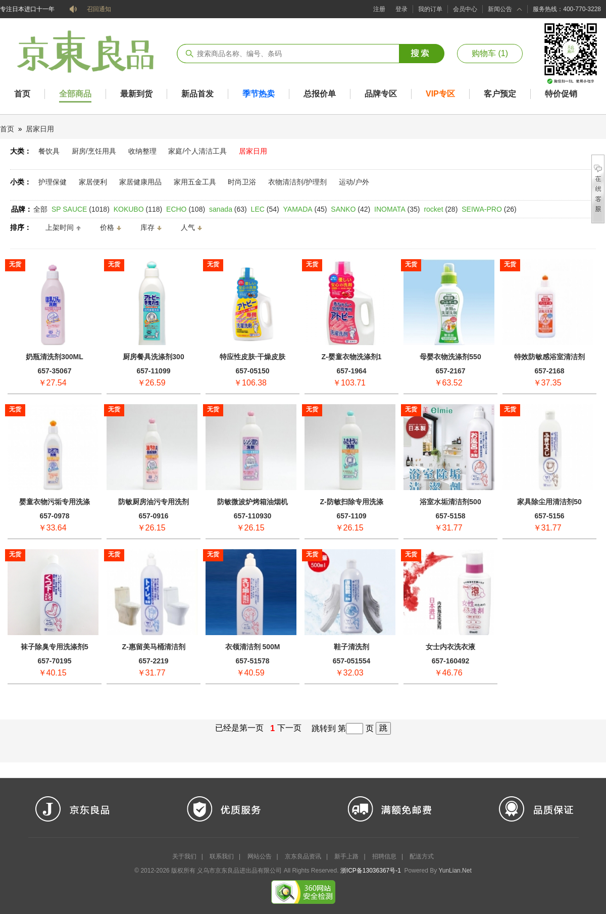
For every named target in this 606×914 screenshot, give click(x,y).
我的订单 (430, 9)
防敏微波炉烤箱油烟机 (252, 502)
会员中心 (465, 9)
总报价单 (320, 93)
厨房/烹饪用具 (94, 151)
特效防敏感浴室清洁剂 (549, 357)
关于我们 (184, 856)
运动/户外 (354, 182)
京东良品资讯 (303, 856)
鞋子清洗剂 (351, 647)
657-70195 (55, 661)
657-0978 (54, 516)
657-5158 (450, 516)
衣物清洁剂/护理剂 (297, 182)
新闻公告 (500, 9)
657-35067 (55, 371)
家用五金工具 (195, 182)
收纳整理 (142, 151)
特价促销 (561, 93)
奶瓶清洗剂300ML (54, 357)
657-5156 (549, 516)
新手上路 (346, 856)
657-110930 (253, 516)
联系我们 (222, 856)
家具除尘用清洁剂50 (549, 502)
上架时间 (59, 227)
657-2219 (153, 661)
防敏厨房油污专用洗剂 (153, 502)
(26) (489, 209)
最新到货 (136, 93)
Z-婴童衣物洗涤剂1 (352, 357)
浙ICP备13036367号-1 (370, 870)
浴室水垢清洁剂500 (450, 502)
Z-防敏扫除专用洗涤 (351, 502)
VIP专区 (440, 93)
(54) (265, 209)
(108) (185, 209)
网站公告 (259, 856)
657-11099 (154, 371)
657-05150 (253, 371)
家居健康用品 (140, 182)
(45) (305, 209)
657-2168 (549, 371)
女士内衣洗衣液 (450, 647)
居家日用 (40, 129)
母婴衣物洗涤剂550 (450, 357)
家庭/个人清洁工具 (197, 151)
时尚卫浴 (242, 182)
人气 (188, 227)
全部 (40, 209)
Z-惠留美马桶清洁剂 (153, 647)
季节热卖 (258, 93)
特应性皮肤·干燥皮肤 (252, 357)
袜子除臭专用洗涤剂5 (54, 647)
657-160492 (451, 661)
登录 (401, 9)
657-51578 (253, 661)
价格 (107, 227)
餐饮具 (49, 151)
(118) (138, 209)
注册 (379, 9)
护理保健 (52, 182)
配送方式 (422, 856)
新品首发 (197, 93)
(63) (228, 209)
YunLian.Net (454, 870)
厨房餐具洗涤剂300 (153, 357)
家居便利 (93, 182)
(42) (350, 209)
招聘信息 (384, 856)
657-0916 (153, 516)
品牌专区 (381, 93)
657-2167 (450, 371)
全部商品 (75, 93)
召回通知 (99, 9)
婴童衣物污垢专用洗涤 (54, 502)
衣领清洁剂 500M (252, 647)
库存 (147, 227)
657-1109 (351, 516)
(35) (397, 209)
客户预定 (500, 93)
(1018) (81, 209)
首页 (22, 93)
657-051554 (352, 661)
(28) (441, 209)
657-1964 (351, 371)
